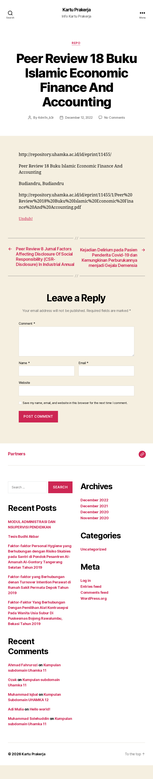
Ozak (12, 693)
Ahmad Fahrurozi (23, 679)
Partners (18, 467)
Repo (76, 44)
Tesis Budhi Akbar (23, 550)
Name (24, 377)
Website (24, 397)
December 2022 (94, 514)
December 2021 (94, 520)
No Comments (115, 118)
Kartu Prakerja (76, 10)
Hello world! (40, 723)
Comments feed (94, 606)
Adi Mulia (16, 723)
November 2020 (94, 532)
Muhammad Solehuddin (28, 732)
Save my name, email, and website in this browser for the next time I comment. (75, 416)
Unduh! (26, 219)
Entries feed (90, 600)
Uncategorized (93, 563)
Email (83, 377)
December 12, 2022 (78, 118)
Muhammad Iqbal (23, 708)
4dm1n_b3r (45, 118)
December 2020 (94, 526)
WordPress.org (93, 612)
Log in (85, 594)
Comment (27, 337)
